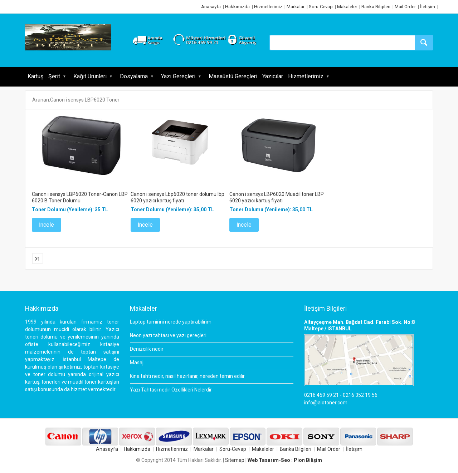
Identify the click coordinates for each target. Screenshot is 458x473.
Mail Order (405, 6)
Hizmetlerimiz (268, 6)
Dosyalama (134, 76)
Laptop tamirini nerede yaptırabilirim (170, 322)
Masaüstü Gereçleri (233, 76)
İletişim (427, 6)
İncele (46, 224)
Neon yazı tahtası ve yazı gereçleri (168, 335)
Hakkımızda (237, 6)
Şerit (54, 76)
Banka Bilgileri (375, 6)
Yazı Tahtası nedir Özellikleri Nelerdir (171, 390)
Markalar (295, 6)
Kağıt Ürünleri (90, 76)
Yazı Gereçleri (178, 76)
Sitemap (234, 460)
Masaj (136, 362)
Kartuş (35, 76)
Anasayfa (211, 6)
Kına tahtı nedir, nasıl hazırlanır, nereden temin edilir (187, 376)
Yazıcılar (272, 76)
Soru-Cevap (321, 6)
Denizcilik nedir (147, 349)
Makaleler (347, 6)
